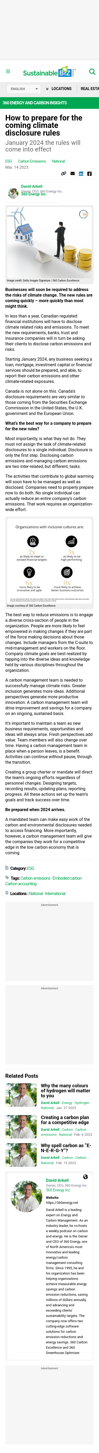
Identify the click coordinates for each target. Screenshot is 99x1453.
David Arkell (32, 186)
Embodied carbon (67, 878)
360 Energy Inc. (34, 194)
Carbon (67, 1130)
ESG (8, 161)
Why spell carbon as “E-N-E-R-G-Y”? (66, 1148)
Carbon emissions (32, 161)
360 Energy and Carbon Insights (35, 102)
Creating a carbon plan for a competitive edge (65, 1120)
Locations (59, 89)
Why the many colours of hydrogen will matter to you (65, 1090)
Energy (67, 1103)
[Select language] (24, 89)
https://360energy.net (62, 1203)
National (58, 161)
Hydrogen (82, 1103)
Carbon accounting (20, 883)
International (55, 893)
